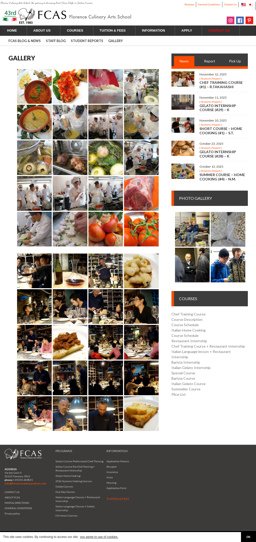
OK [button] (248, 536)
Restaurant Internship (189, 341)
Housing (111, 482)
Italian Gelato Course (188, 383)
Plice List (178, 394)
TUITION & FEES (116, 30)
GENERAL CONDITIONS (18, 508)
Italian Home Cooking (188, 330)
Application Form (116, 488)
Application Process (117, 461)
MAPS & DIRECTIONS (17, 502)
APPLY (189, 30)
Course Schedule (185, 325)
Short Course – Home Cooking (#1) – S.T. (220, 130)
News (184, 61)
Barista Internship (185, 362)
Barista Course (183, 378)
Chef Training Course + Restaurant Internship (208, 346)
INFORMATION (156, 30)
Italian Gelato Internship (191, 367)
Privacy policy (12, 513)
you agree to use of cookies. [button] (99, 537)
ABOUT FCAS (12, 497)
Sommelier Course (185, 389)
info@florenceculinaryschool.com (25, 483)
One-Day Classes (65, 491)
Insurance (112, 471)
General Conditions (209, 4)
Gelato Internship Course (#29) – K (217, 107)
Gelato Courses (64, 486)
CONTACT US (12, 492)
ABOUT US (45, 30)
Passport (111, 466)
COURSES (78, 30)
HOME (12, 30)
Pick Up (235, 61)
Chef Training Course (188, 314)
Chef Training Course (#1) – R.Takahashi (221, 84)
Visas (109, 477)
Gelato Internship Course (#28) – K (217, 154)
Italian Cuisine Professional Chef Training (79, 461)
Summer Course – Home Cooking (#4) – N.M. (222, 177)
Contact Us (230, 4)
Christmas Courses (66, 515)
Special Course (183, 373)
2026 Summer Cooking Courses (74, 481)
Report (209, 61)
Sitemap (189, 4)
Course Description (187, 319)
